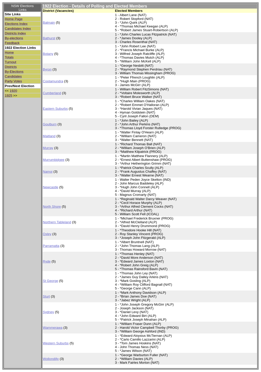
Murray (48, 148)
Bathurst (49, 38)
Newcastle (50, 187)
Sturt (46, 296)
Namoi (48, 171)
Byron (47, 69)
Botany (48, 54)
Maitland (49, 136)
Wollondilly (51, 359)
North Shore (52, 206)
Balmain (49, 22)
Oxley (47, 234)
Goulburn (50, 124)
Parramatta (51, 246)
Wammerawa (52, 327)
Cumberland (52, 93)
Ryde (47, 261)
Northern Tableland (57, 222)
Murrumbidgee (53, 160)
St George (50, 281)
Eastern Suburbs (55, 108)
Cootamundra (53, 81)
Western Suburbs (56, 343)
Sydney (48, 312)
